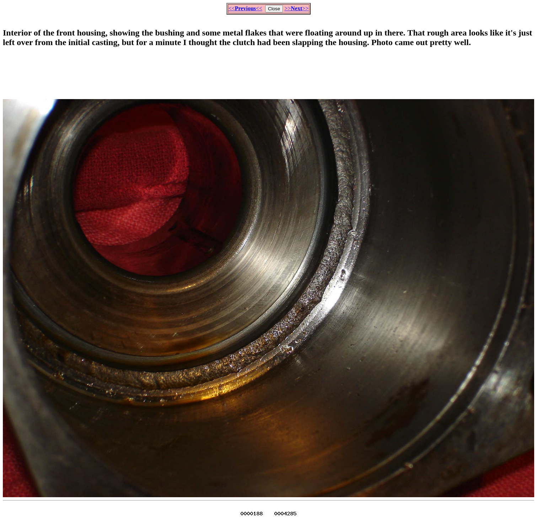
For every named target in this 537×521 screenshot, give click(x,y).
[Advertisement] (268, 70)
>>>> (296, 8)
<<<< (245, 8)
